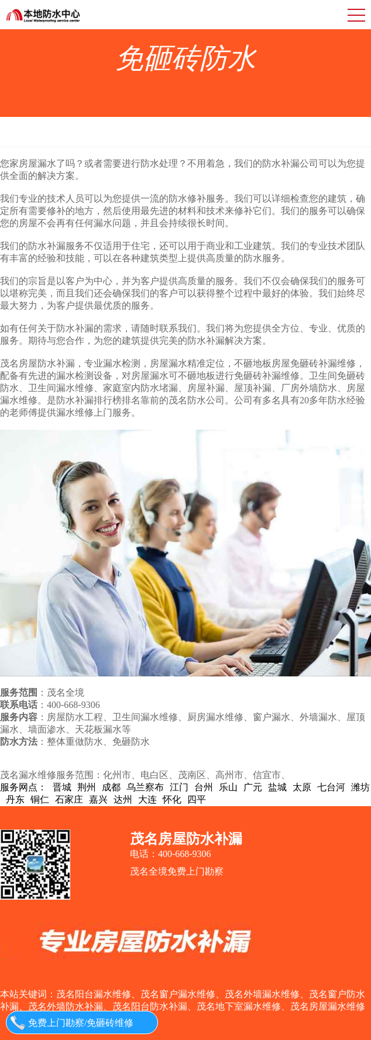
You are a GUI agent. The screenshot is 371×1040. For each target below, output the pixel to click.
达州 (123, 799)
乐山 (228, 787)
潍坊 (360, 787)
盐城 (277, 787)
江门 (179, 787)
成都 (111, 787)
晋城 (62, 787)
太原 (302, 787)
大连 (147, 799)
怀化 (172, 799)
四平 (196, 799)
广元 (252, 787)
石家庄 (69, 799)
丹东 (15, 799)
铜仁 (39, 799)
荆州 (86, 787)
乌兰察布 (145, 787)
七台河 (331, 787)
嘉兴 (98, 799)
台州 (203, 787)
